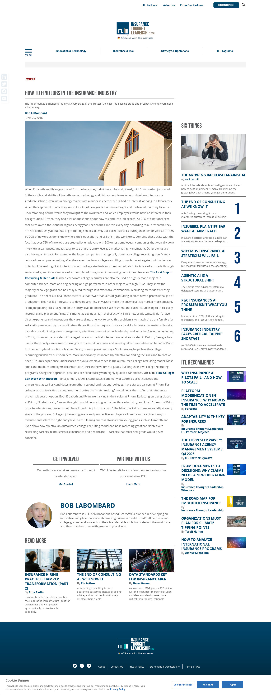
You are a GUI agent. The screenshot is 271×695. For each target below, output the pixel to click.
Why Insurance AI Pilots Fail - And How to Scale (201, 377)
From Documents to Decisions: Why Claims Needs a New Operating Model (203, 473)
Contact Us (117, 666)
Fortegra (191, 409)
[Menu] (33, 51)
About (101, 666)
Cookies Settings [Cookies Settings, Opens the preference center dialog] (183, 684)
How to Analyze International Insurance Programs (201, 544)
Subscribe (226, 5)
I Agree (232, 684)
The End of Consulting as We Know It (99, 576)
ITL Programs (224, 51)
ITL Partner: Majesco (195, 432)
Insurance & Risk (123, 51)
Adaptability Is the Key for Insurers (203, 419)
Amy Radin (36, 592)
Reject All (208, 684)
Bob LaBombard (36, 113)
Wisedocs (187, 490)
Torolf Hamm (194, 531)
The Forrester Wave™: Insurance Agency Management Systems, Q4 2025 (202, 447)
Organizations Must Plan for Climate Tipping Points (201, 523)
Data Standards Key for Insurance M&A (148, 576)
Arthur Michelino (197, 553)
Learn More (133, 484)
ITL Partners (149, 5)
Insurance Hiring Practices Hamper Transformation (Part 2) (46, 581)
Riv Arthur (88, 583)
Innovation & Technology (70, 51)
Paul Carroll (192, 179)
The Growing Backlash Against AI (213, 175)
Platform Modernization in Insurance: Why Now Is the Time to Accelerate (203, 398)
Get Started (66, 484)
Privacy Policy (136, 666)
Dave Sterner (142, 583)
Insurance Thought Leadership (202, 429)
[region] (135, 685)
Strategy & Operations (175, 51)
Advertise (169, 5)
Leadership (30, 79)
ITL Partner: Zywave (198, 458)
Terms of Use (192, 666)
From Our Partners (191, 5)
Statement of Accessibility (165, 666)
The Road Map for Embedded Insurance (201, 500)
